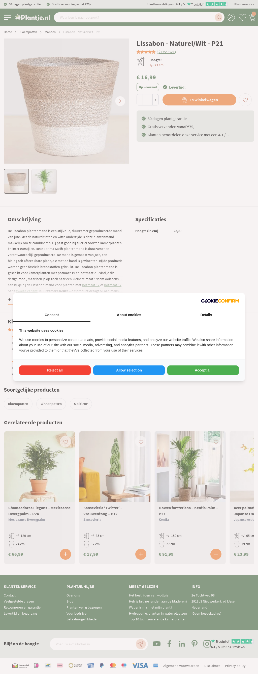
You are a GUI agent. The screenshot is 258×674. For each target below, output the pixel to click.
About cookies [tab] (129, 315)
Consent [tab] (52, 315)
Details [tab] (206, 315)
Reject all (54, 370)
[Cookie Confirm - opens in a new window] (220, 301)
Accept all (203, 370)
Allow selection (129, 370)
